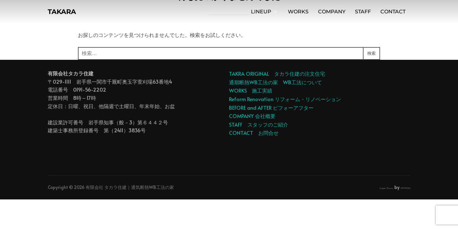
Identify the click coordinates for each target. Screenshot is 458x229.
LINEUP (264, 13)
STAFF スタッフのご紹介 (258, 124)
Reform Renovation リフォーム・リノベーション (285, 98)
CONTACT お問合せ (254, 132)
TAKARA (65, 13)
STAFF (363, 13)
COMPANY (331, 13)
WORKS (298, 13)
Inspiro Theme (386, 188)
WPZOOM (405, 188)
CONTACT (393, 13)
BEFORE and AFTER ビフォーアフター (271, 107)
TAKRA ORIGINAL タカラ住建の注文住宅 (277, 73)
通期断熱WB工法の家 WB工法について (275, 82)
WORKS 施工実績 (250, 90)
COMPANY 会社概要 (252, 115)
